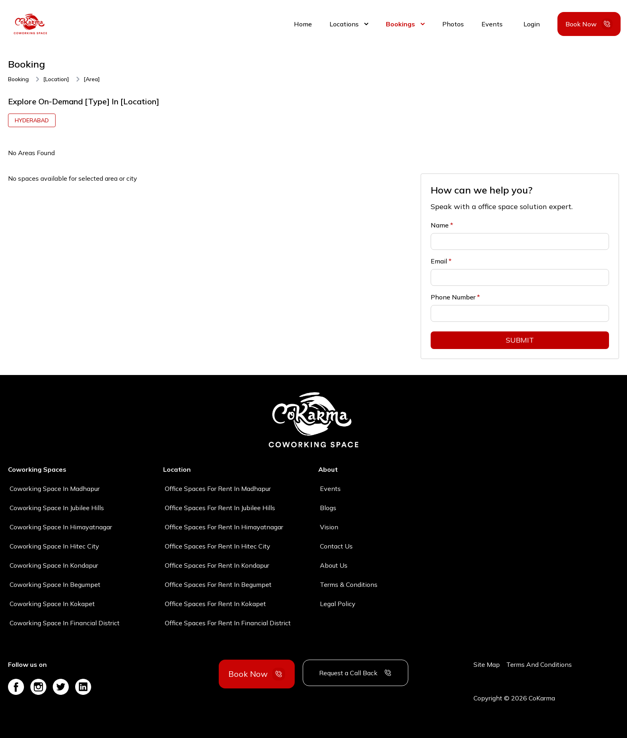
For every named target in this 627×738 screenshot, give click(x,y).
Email (441, 261)
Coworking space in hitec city (54, 546)
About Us (333, 565)
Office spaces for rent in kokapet (215, 604)
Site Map (486, 664)
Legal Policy (337, 604)
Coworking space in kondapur (54, 565)
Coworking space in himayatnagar (61, 527)
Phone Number (455, 297)
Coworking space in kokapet (52, 604)
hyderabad (32, 120)
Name (442, 225)
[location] (56, 79)
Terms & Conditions (348, 584)
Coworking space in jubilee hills (57, 508)
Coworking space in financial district (65, 623)
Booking (18, 79)
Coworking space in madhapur (55, 489)
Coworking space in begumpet (55, 584)
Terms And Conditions (539, 664)
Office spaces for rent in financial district (228, 623)
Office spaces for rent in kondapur (217, 565)
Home (303, 24)
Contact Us (336, 546)
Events (492, 24)
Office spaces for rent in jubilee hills (220, 508)
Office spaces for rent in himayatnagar (224, 527)
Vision (329, 527)
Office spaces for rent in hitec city (217, 546)
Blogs (328, 508)
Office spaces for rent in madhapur (218, 489)
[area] (92, 79)
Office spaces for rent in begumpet (218, 584)
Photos (453, 24)
